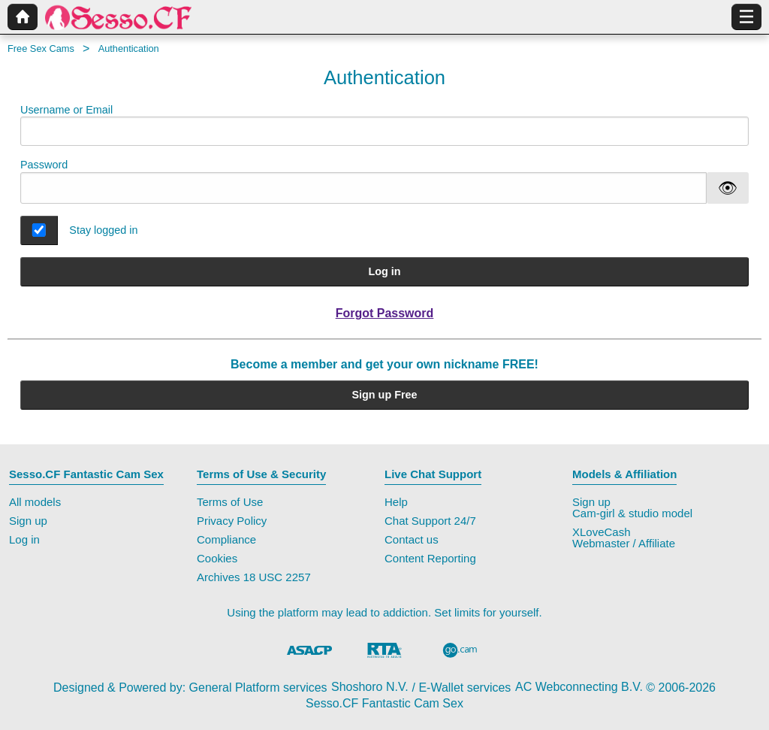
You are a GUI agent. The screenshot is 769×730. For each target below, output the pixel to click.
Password (44, 165)
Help (396, 501)
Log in (384, 271)
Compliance (226, 539)
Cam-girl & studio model (632, 513)
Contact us (411, 539)
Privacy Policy (232, 520)
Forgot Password (385, 313)
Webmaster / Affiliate (623, 543)
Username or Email (384, 125)
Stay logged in (103, 230)
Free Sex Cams (41, 48)
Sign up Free (384, 395)
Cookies (217, 558)
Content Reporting (430, 558)
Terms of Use (230, 501)
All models (35, 501)
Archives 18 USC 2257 (254, 577)
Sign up (28, 520)
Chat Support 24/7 (430, 520)
